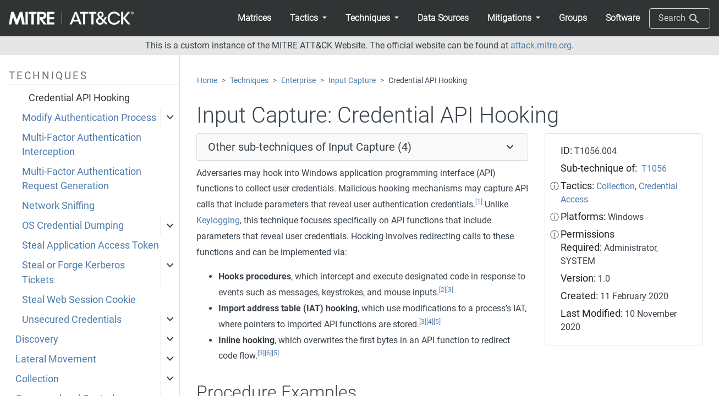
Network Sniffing (58, 205)
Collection (37, 378)
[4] (429, 322)
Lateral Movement (55, 359)
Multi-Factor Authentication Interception (81, 144)
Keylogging (218, 220)
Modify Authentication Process (89, 117)
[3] (449, 290)
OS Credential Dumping (73, 225)
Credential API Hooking (79, 97)
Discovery (36, 339)
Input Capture (352, 80)
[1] (478, 202)
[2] (442, 290)
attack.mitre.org (541, 45)
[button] (308, 18)
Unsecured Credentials (72, 319)
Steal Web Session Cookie (79, 299)
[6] (268, 353)
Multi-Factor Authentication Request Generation (81, 178)
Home (207, 80)
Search (679, 18)
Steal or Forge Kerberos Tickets (73, 272)
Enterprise (298, 80)
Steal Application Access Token (90, 245)
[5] (437, 322)
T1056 (654, 168)
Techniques (249, 80)
